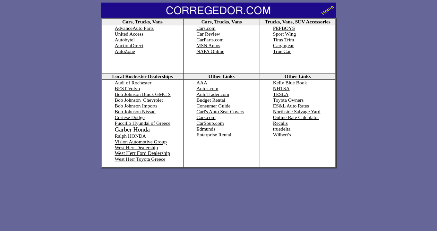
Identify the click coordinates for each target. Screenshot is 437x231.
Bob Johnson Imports (136, 105)
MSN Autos (208, 45)
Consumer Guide (213, 105)
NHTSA (281, 88)
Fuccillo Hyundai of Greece (143, 123)
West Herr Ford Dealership (142, 153)
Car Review (208, 34)
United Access (129, 34)
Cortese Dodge (130, 117)
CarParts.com (209, 39)
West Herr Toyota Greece (140, 159)
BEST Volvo (127, 88)
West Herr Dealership (136, 147)
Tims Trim (283, 39)
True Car (282, 51)
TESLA (281, 94)
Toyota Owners (288, 100)
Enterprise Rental (213, 134)
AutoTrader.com (212, 94)
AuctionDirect (129, 45)
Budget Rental (210, 100)
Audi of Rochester (133, 82)
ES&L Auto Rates (291, 105)
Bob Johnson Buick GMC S (143, 94)
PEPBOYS (284, 28)
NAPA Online (210, 51)
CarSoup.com (210, 123)
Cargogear (283, 45)
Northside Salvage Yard (297, 111)
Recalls (280, 123)
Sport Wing (284, 34)
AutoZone (125, 51)
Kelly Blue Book (290, 82)
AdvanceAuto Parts (134, 28)
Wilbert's (282, 134)
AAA (201, 82)
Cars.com (205, 28)
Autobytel (125, 39)
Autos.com (207, 88)
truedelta (282, 129)
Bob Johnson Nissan (135, 111)
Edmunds (205, 129)
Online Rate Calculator (296, 117)
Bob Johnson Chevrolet (139, 100)
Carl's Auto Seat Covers (220, 111)
